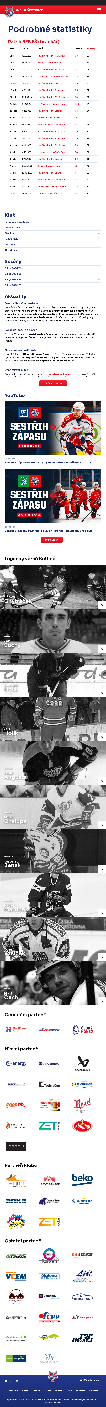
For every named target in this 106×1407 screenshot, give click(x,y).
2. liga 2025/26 (13, 268)
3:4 (76, 55)
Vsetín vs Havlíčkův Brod (49, 62)
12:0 (77, 104)
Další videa (51, 540)
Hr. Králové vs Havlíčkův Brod (51, 104)
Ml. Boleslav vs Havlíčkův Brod (52, 186)
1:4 (76, 97)
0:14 (77, 83)
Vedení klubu (12, 227)
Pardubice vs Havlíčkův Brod (51, 124)
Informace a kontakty (17, 221)
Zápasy (36, 1391)
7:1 (76, 62)
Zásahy (91, 48)
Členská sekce (89, 1380)
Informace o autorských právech (78, 1400)
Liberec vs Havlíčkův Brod (49, 193)
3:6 (76, 76)
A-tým (25, 1391)
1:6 (76, 172)
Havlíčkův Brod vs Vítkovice (50, 69)
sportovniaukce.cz (60, 374)
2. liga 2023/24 (13, 279)
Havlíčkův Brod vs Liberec (49, 111)
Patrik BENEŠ (23, 41)
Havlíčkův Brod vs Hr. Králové (51, 55)
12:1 (76, 179)
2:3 (76, 131)
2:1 (76, 117)
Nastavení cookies (53, 1402)
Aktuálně (13, 1391)
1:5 (76, 90)
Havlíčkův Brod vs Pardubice (51, 90)
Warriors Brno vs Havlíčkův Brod (52, 76)
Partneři (93, 1391)
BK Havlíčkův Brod (29, 9)
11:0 (76, 124)
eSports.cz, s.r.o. (54, 1400)
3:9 (76, 138)
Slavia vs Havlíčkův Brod (48, 117)
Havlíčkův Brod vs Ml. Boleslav (52, 97)
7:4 (76, 152)
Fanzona (59, 1391)
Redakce (10, 244)
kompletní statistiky (81, 201)
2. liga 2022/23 (13, 285)
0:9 (76, 159)
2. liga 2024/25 (13, 273)
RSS (97, 1400)
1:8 (76, 145)
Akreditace (11, 250)
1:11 (76, 111)
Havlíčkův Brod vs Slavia (48, 83)
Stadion (9, 233)
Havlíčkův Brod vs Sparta (49, 172)
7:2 (76, 186)
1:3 (76, 69)
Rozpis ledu (11, 238)
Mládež (47, 1391)
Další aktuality (53, 383)
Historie (80, 1391)
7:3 (76, 166)
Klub (69, 1391)
